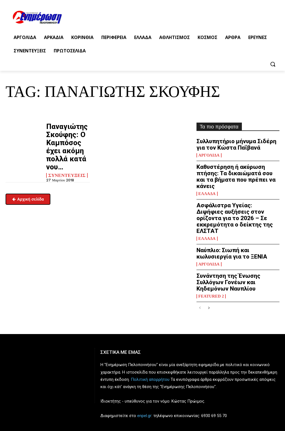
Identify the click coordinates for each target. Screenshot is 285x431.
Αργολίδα (208, 153)
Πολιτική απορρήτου (150, 343)
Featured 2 (210, 260)
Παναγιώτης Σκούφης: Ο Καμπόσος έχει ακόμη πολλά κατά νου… (66, 138)
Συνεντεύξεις (65, 157)
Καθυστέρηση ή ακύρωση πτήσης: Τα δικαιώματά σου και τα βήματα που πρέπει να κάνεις (234, 169)
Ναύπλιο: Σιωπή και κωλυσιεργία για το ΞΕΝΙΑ (237, 228)
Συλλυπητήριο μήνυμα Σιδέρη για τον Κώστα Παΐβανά (233, 143)
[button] (272, 64)
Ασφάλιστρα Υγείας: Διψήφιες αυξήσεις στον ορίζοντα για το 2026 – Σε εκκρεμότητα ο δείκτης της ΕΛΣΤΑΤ (237, 199)
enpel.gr (144, 379)
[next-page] (208, 272)
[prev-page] (199, 272)
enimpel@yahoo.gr (23, 412)
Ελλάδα (206, 181)
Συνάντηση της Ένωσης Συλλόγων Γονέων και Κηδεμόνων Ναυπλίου (234, 250)
